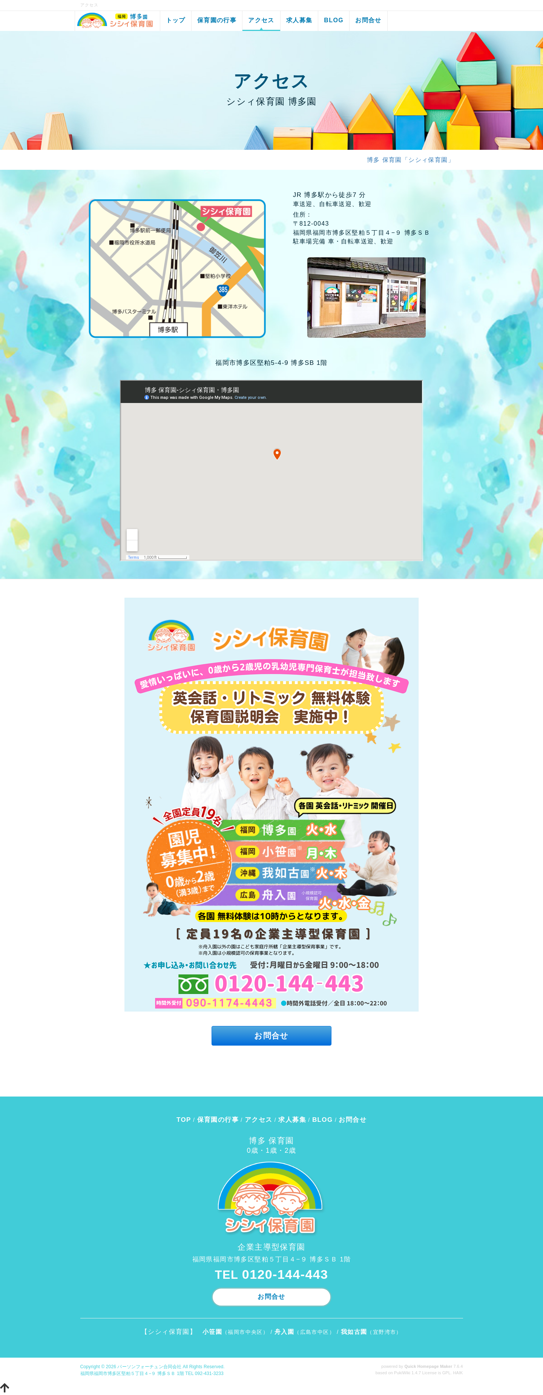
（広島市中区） (305, 1332)
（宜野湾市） (371, 1332)
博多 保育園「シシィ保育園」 (410, 160)
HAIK (458, 1372)
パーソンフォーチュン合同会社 (149, 1366)
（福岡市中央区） (235, 1332)
